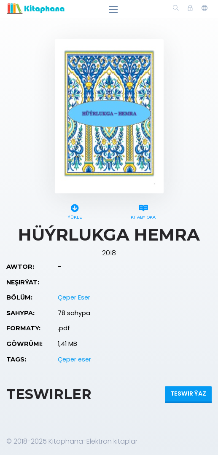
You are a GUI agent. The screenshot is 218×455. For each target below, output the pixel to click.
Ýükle (74, 210)
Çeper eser (74, 359)
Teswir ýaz (188, 393)
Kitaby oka (143, 210)
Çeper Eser (74, 297)
